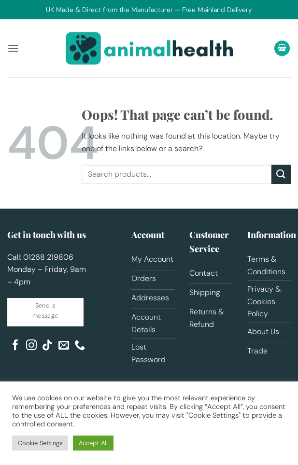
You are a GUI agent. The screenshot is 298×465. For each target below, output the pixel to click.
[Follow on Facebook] (15, 346)
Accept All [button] (93, 443)
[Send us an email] (63, 346)
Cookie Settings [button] (40, 443)
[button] (13, 48)
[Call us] (79, 346)
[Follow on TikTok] (47, 346)
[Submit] (281, 174)
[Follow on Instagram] (31, 346)
